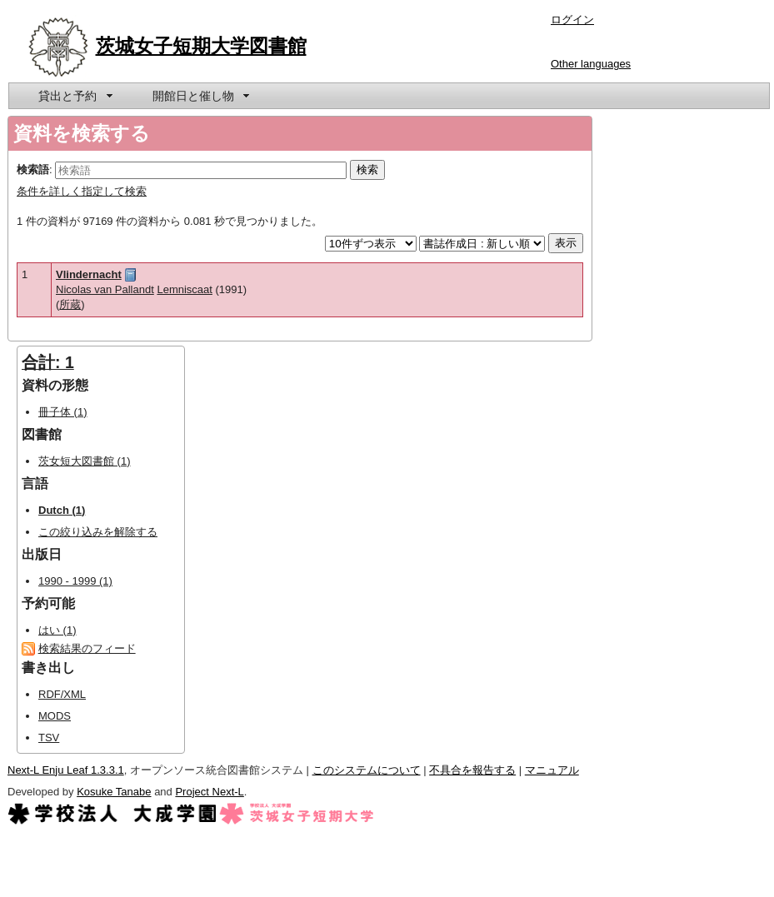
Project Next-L (209, 791)
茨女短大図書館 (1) (84, 461)
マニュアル (552, 770)
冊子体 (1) (62, 412)
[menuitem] (74, 95)
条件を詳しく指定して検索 (82, 191)
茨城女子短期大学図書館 (201, 46)
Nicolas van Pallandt (105, 289)
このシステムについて (366, 770)
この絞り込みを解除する (97, 532)
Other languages (591, 63)
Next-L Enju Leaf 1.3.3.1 (65, 770)
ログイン (572, 19)
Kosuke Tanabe (114, 791)
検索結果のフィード (87, 648)
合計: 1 (48, 362)
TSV (48, 737)
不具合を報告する (472, 770)
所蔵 (70, 304)
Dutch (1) (61, 510)
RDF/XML (62, 694)
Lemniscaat (184, 289)
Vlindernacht (89, 274)
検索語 (33, 169)
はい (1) (57, 630)
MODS (54, 716)
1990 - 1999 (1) (75, 581)
